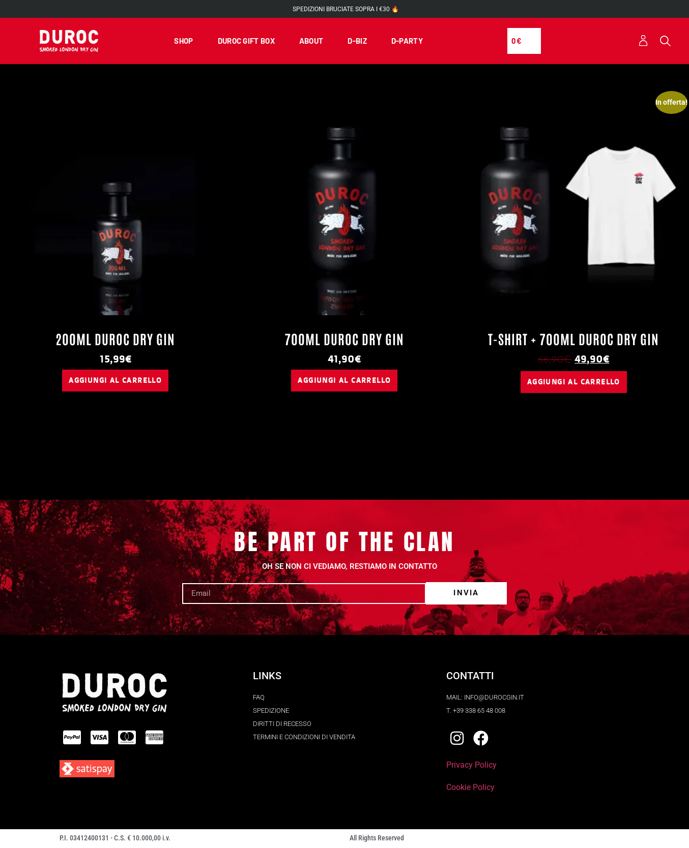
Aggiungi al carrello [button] (115, 381)
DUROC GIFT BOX (246, 41)
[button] (665, 42)
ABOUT (311, 41)
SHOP (183, 41)
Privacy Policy (471, 766)
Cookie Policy (470, 789)
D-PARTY (407, 41)
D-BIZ (357, 41)
